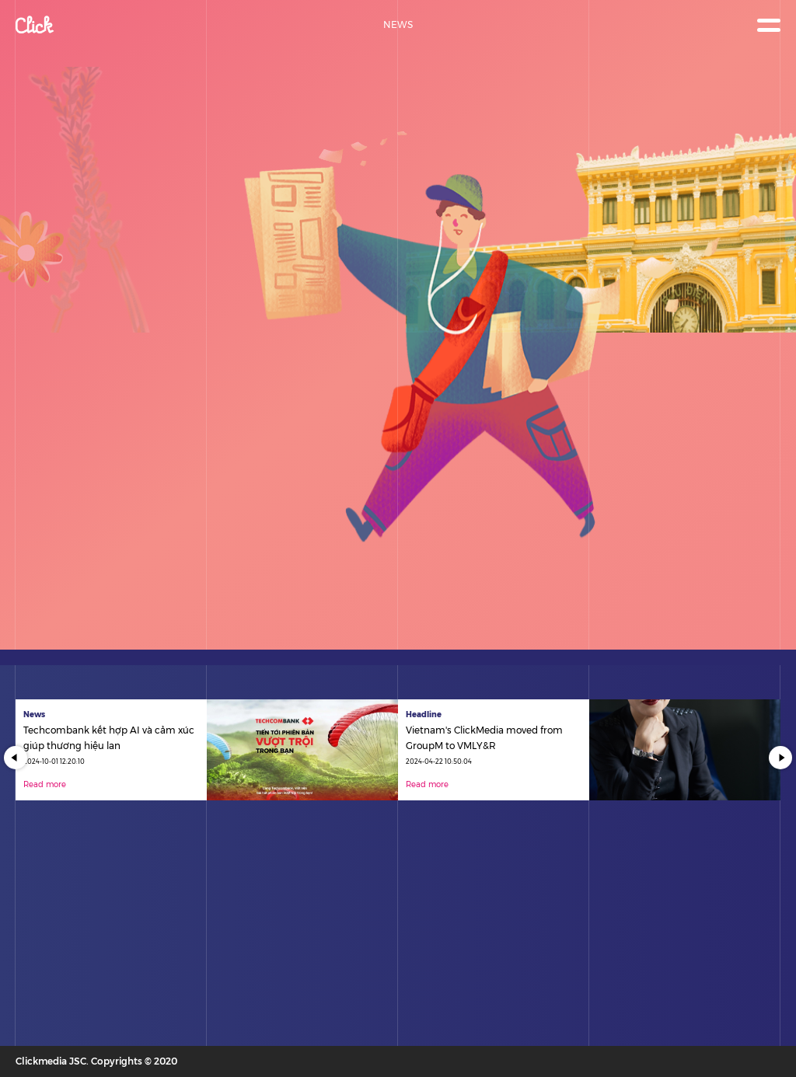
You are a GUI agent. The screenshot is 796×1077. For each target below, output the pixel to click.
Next (780, 757)
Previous (15, 757)
